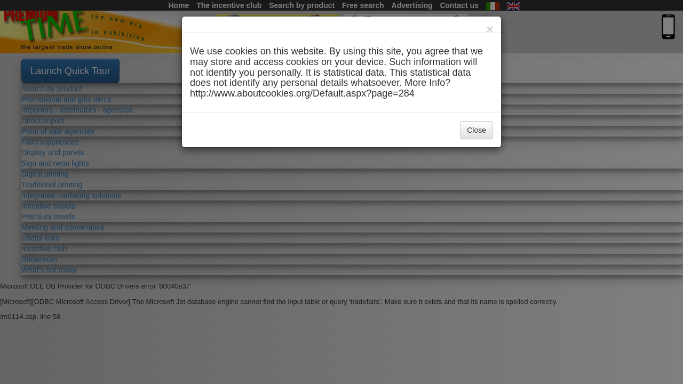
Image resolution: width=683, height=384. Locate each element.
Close (476, 130)
